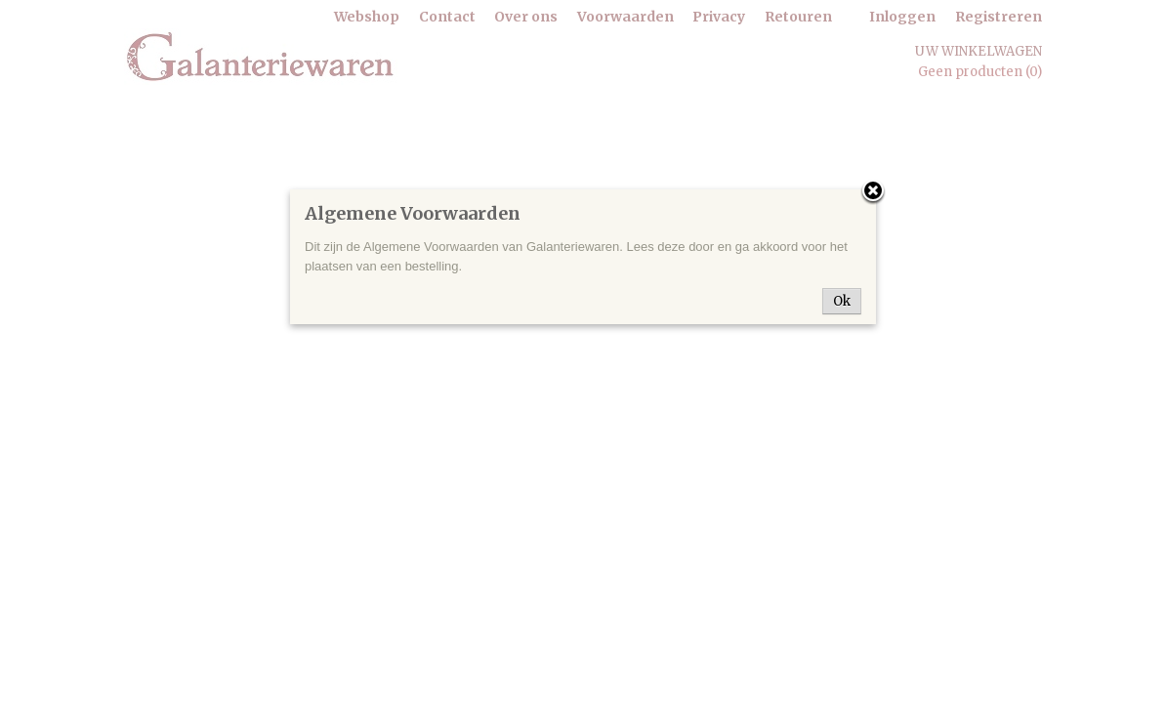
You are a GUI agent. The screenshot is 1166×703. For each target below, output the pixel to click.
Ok (842, 301)
